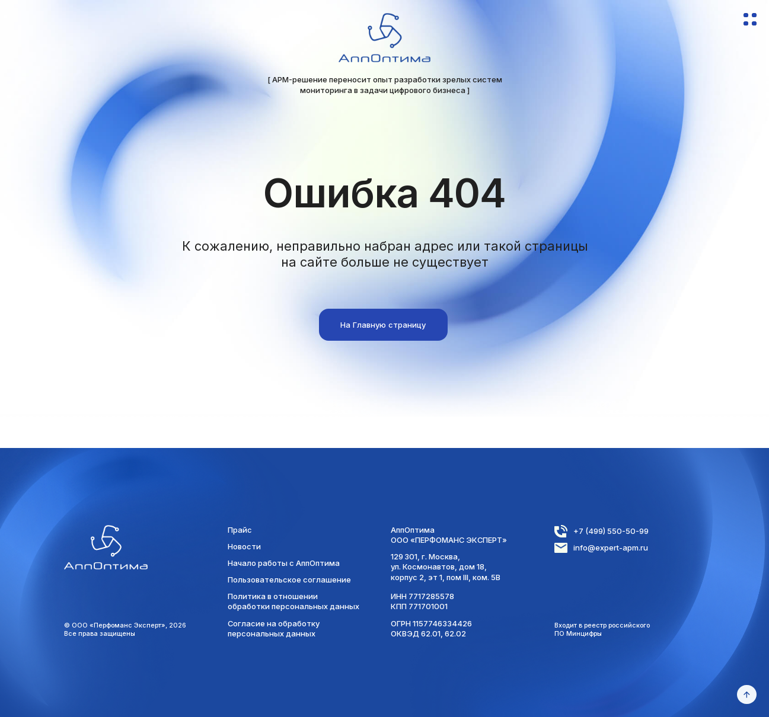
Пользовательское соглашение (289, 579)
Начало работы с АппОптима (284, 563)
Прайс (240, 529)
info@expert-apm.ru (610, 547)
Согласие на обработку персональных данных (274, 628)
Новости (244, 546)
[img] (385, 37)
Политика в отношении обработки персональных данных (293, 601)
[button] (750, 23)
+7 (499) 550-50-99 (611, 531)
